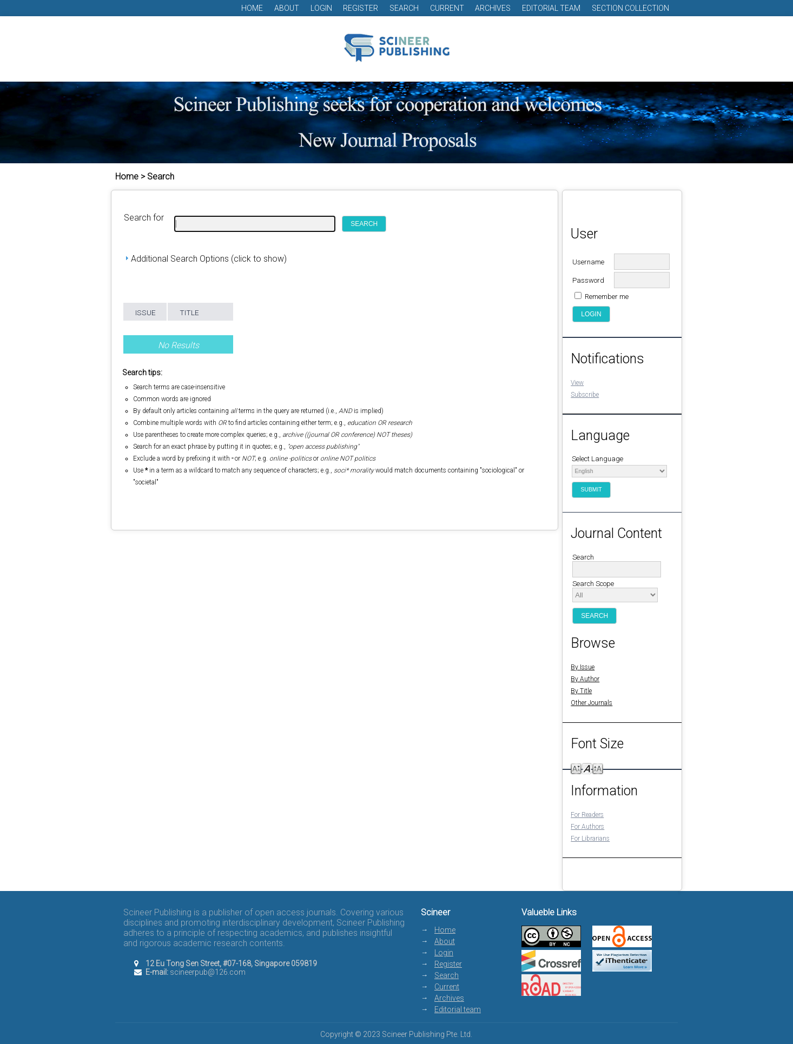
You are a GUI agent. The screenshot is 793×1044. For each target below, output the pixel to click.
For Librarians (590, 838)
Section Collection (630, 8)
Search (404, 8)
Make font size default (586, 768)
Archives (493, 8)
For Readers (587, 815)
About (286, 8)
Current (447, 8)
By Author (585, 679)
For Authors (587, 826)
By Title (581, 691)
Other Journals (591, 703)
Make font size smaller (576, 768)
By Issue (582, 667)
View (577, 383)
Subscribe (585, 394)
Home (252, 8)
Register (360, 8)
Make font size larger (597, 768)
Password (588, 280)
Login (321, 8)
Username (588, 262)
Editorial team (551, 8)
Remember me (607, 296)
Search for (144, 217)
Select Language (597, 459)
